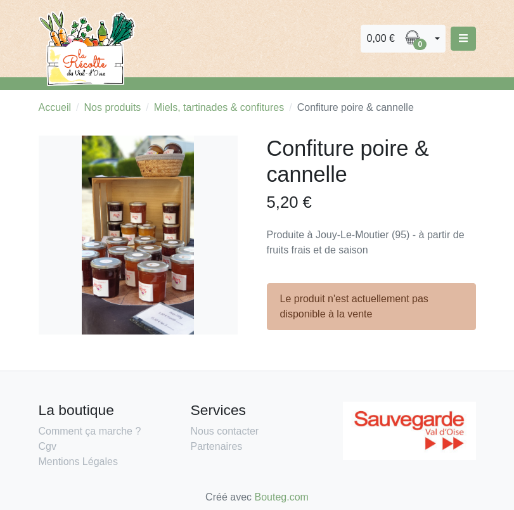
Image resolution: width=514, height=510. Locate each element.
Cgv (47, 446)
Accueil (55, 107)
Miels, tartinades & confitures (219, 107)
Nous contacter (225, 431)
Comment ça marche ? (90, 431)
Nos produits (112, 107)
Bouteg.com (281, 497)
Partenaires (217, 446)
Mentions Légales (78, 461)
